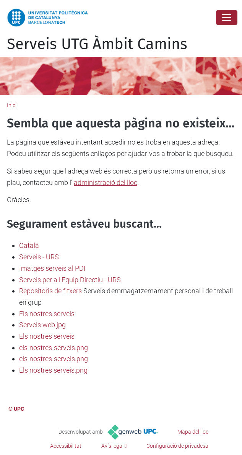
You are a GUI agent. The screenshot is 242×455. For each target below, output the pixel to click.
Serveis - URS (39, 257)
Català (29, 245)
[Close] (226, 17)
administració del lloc (105, 182)
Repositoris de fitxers (50, 291)
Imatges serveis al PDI (52, 268)
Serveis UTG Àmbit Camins (97, 44)
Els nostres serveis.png (53, 370)
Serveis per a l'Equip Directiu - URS (70, 280)
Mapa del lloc (192, 432)
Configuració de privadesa (177, 446)
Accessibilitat (65, 446)
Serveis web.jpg (42, 325)
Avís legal (112, 446)
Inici (11, 105)
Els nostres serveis (47, 314)
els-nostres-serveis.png (53, 348)
